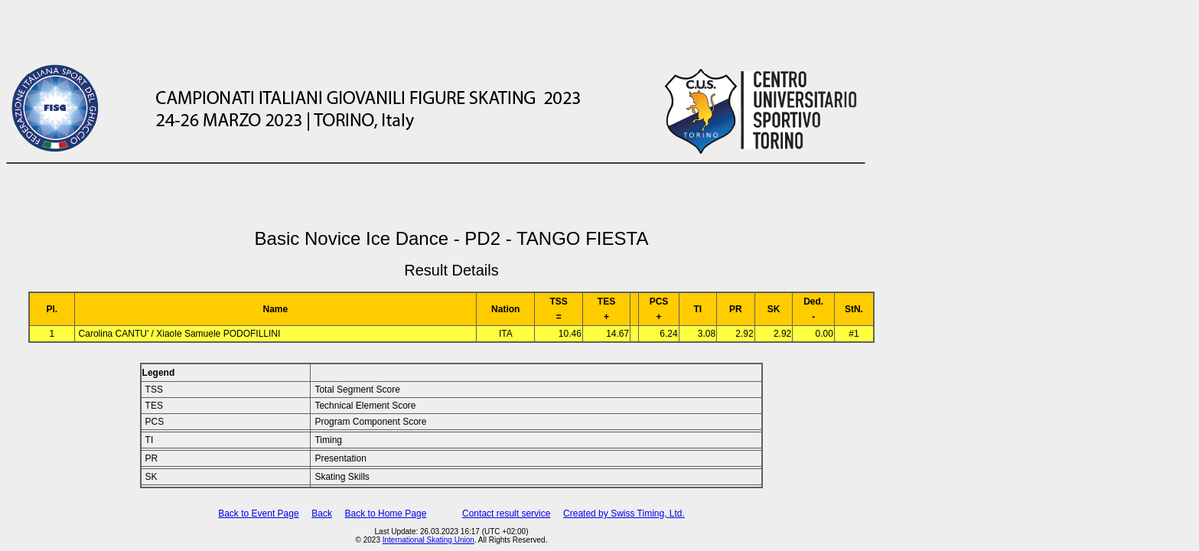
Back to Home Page (386, 513)
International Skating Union (428, 540)
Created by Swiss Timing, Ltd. (624, 513)
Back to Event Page (258, 513)
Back (321, 513)
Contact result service (506, 513)
